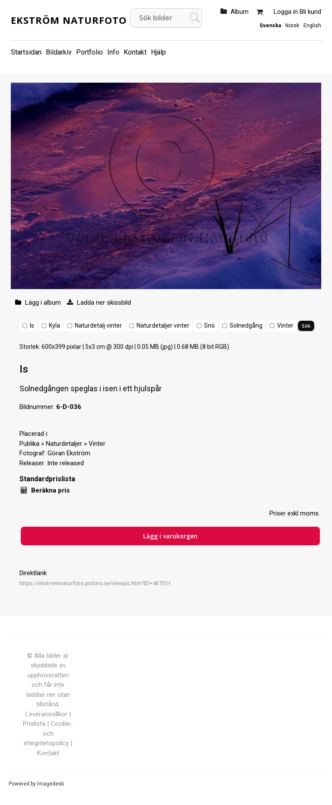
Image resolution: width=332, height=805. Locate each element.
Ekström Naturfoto (69, 19)
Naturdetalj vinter (98, 325)
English (312, 26)
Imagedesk (50, 784)
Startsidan (26, 52)
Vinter (285, 325)
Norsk (292, 26)
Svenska (270, 26)
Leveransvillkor (46, 714)
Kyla (54, 325)
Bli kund (310, 12)
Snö (209, 325)
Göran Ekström (69, 453)
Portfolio (89, 52)
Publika (29, 444)
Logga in (286, 12)
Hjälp (158, 52)
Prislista (34, 724)
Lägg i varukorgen (170, 536)
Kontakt (135, 52)
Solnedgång (246, 325)
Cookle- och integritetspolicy (48, 733)
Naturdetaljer (64, 444)
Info (113, 52)
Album (239, 12)
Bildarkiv (59, 52)
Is (32, 325)
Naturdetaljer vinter (163, 325)
